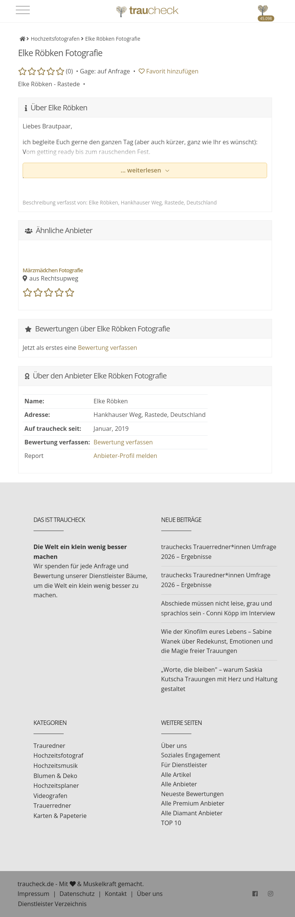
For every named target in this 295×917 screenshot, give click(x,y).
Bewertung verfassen (107, 347)
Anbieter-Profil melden (125, 456)
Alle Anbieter (179, 784)
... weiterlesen (142, 170)
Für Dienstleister (184, 765)
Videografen (50, 796)
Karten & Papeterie (60, 816)
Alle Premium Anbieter (193, 803)
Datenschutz (77, 894)
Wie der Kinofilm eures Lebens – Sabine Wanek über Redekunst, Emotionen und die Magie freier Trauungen (217, 641)
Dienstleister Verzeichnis (52, 904)
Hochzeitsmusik (56, 765)
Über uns (174, 746)
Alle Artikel (176, 775)
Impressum (33, 894)
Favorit (169, 71)
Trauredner (50, 746)
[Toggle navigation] (23, 10)
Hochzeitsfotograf (59, 755)
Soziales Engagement (190, 755)
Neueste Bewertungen (192, 794)
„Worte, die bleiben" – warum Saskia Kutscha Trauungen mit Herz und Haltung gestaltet (219, 679)
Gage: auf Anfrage (105, 71)
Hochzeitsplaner (56, 785)
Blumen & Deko (55, 776)
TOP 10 (171, 823)
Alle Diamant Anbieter (192, 813)
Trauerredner (52, 805)
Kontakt (116, 894)
